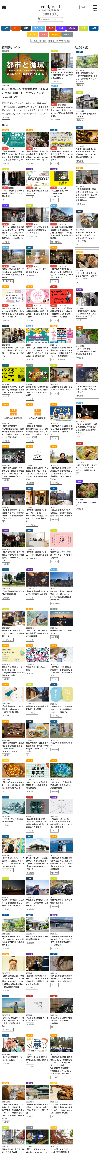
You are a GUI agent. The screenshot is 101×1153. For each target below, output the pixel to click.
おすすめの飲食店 (63, 41)
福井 (61, 28)
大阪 (83, 28)
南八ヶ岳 (38, 28)
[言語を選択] (85, 7)
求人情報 (43, 41)
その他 (67, 34)
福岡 (43, 34)
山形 (6, 28)
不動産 (34, 41)
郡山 (16, 28)
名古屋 (72, 28)
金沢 (51, 28)
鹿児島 (55, 34)
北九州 (32, 34)
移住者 (51, 41)
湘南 (26, 28)
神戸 (94, 28)
